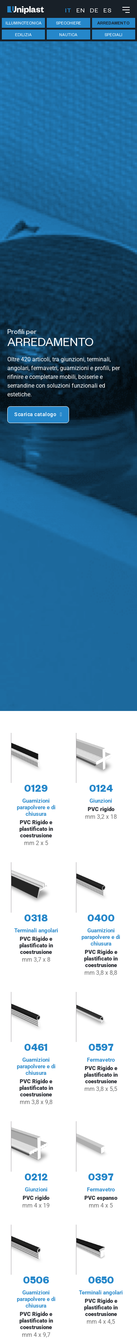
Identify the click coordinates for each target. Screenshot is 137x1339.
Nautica (68, 35)
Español (107, 11)
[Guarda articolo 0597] (101, 1049)
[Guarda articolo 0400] (101, 920)
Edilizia (23, 35)
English (80, 11)
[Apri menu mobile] (126, 10)
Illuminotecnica (23, 24)
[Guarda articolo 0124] (101, 790)
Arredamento (113, 24)
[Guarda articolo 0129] (36, 790)
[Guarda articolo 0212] (36, 1166)
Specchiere (68, 24)
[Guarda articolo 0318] (36, 920)
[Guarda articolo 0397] (101, 1166)
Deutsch (94, 11)
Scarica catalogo (38, 414)
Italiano (68, 11)
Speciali (113, 35)
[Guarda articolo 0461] (36, 1049)
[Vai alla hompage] (25, 9)
